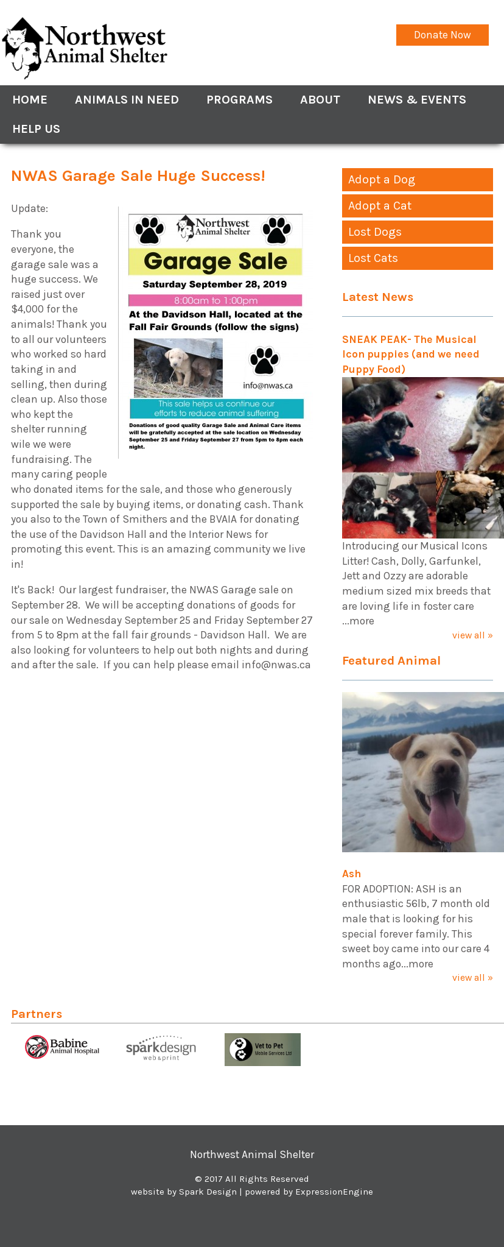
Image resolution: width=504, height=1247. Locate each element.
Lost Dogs (375, 232)
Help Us (36, 129)
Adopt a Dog (381, 179)
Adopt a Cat (379, 206)
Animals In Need (127, 100)
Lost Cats (373, 258)
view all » (472, 635)
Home (29, 100)
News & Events (417, 100)
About (320, 100)
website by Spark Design (184, 1191)
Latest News (377, 296)
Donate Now (442, 35)
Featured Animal (391, 660)
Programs (239, 100)
